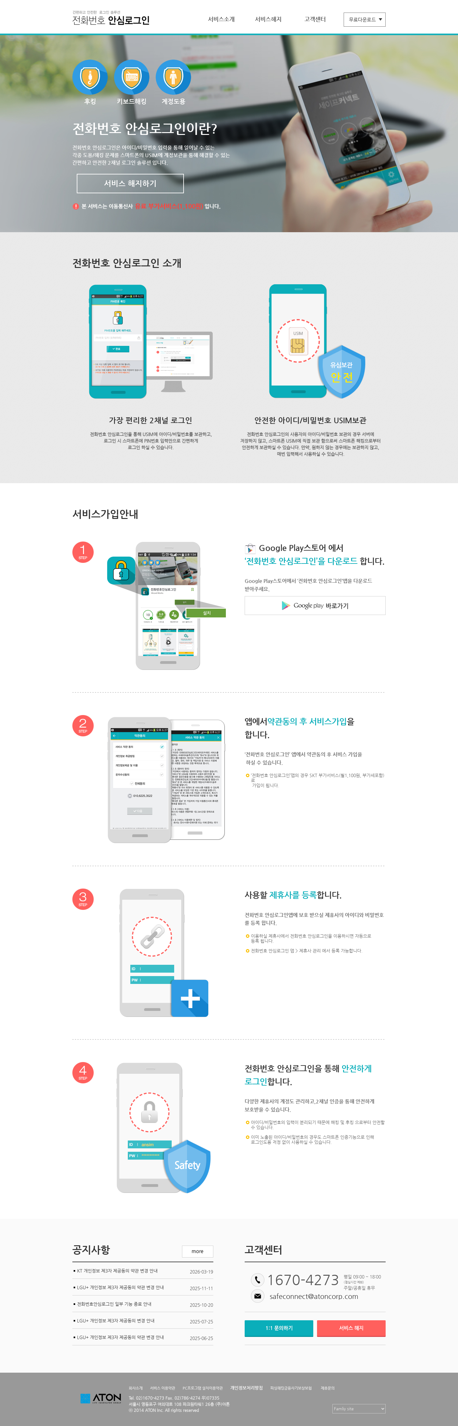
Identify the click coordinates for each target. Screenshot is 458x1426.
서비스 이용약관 (162, 1388)
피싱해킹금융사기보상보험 (291, 1388)
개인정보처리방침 (246, 1387)
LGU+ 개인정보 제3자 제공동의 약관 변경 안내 (120, 1287)
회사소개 (136, 1388)
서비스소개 (221, 19)
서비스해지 (268, 19)
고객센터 (315, 19)
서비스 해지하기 (130, 183)
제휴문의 (328, 1388)
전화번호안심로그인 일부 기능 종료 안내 (114, 1303)
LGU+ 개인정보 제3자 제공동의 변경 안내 (115, 1320)
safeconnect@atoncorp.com (314, 1296)
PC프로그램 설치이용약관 (203, 1388)
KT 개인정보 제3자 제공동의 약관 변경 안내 (117, 1270)
